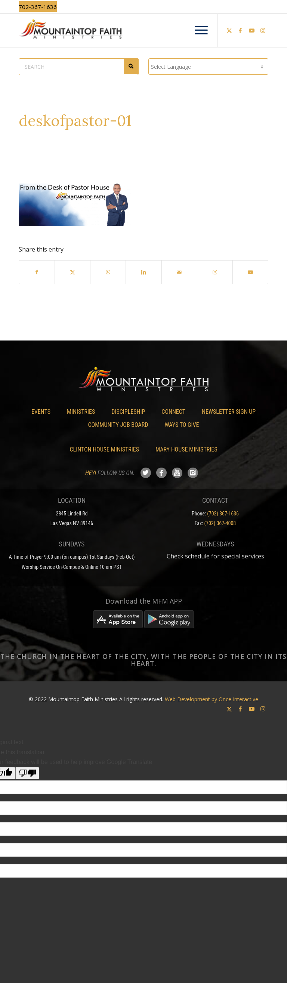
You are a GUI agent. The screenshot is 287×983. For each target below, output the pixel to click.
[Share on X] (72, 272)
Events (40, 411)
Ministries (81, 411)
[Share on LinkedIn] (143, 272)
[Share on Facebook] (37, 272)
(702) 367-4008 (220, 523)
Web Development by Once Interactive (211, 699)
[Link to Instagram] (262, 30)
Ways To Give (181, 424)
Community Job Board (118, 424)
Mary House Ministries (186, 449)
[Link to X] (229, 30)
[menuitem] (197, 30)
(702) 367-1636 (223, 514)
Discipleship (128, 411)
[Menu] (197, 30)
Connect (173, 411)
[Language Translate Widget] (208, 66)
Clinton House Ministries (104, 449)
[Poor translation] (27, 773)
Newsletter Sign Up (229, 411)
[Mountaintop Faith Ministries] (143, 30)
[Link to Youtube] (251, 30)
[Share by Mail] (179, 272)
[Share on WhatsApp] (108, 272)
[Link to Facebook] (240, 30)
